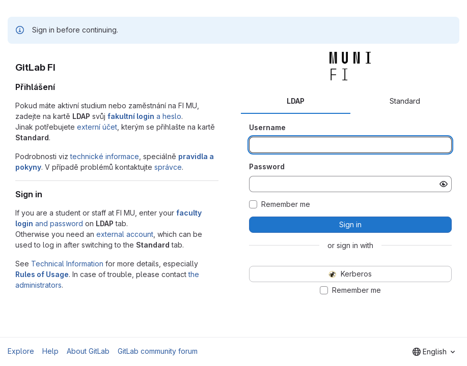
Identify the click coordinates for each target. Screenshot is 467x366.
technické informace (104, 156)
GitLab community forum (158, 351)
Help (50, 351)
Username (267, 127)
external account (124, 234)
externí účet (97, 127)
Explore (21, 351)
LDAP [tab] (296, 101)
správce (168, 167)
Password (267, 166)
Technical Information (67, 263)
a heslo (144, 116)
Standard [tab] (405, 101)
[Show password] (443, 184)
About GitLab (88, 351)
